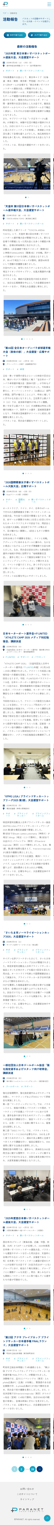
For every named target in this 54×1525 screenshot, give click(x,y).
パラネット (40, 656)
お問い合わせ (27, 1489)
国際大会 (21, 500)
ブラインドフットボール (42, 814)
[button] (25, 197)
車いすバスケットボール (32, 70)
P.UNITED (10, 656)
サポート (10, 70)
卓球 (22, 369)
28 (32, 1469)
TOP (4, 13)
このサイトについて (27, 1494)
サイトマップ (27, 1499)
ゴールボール (12, 1086)
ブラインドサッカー (22, 814)
